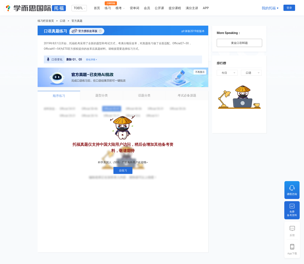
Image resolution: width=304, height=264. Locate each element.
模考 (119, 8)
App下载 (292, 253)
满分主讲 (192, 8)
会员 (147, 8)
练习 (108, 8)
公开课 (159, 8)
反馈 (292, 235)
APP (206, 8)
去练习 (123, 170)
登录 (289, 7)
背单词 (134, 8)
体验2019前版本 (194, 31)
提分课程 (175, 8)
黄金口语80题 (239, 42)
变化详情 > (91, 59)
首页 (97, 8)
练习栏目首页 (46, 20)
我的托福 (269, 8)
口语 (62, 20)
